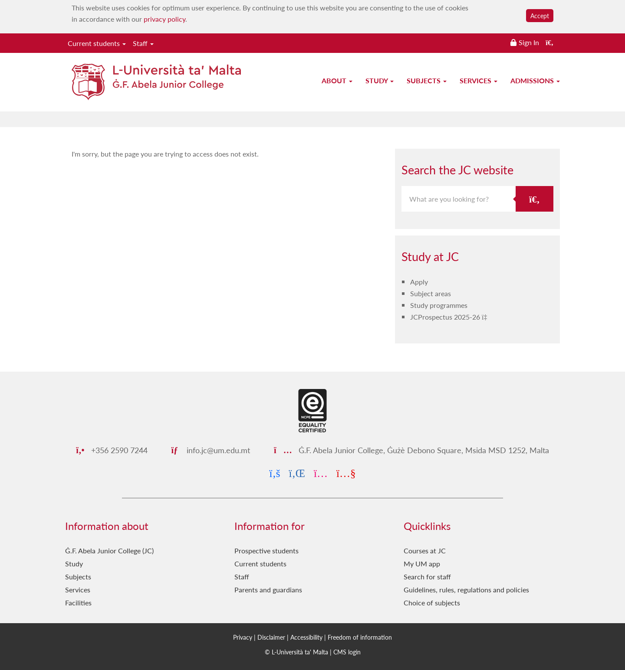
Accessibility (306, 637)
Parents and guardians (268, 590)
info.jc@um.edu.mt (210, 449)
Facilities (78, 603)
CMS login (347, 651)
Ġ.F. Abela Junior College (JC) (109, 551)
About (337, 80)
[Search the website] (549, 42)
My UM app (422, 564)
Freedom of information (360, 637)
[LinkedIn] (297, 473)
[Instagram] (321, 473)
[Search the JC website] (535, 199)
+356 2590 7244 (111, 449)
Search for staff (427, 577)
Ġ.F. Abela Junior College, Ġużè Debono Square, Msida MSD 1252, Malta (411, 449)
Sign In (529, 42)
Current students (97, 43)
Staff (143, 43)
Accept (539, 15)
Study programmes (438, 305)
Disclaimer (271, 637)
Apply (419, 282)
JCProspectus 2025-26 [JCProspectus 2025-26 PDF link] (446, 317)
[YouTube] (345, 473)
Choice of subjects (432, 603)
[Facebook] (275, 473)
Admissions (535, 80)
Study (379, 80)
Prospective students (266, 551)
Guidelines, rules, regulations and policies (466, 590)
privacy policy (164, 19)
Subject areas (430, 293)
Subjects (427, 80)
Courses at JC (425, 551)
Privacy (242, 637)
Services (478, 80)
